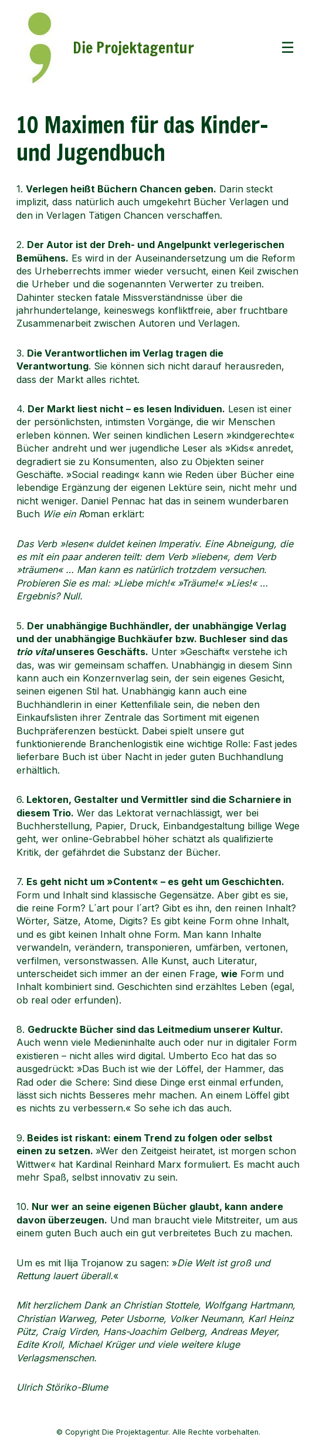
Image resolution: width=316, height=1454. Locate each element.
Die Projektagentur (133, 47)
